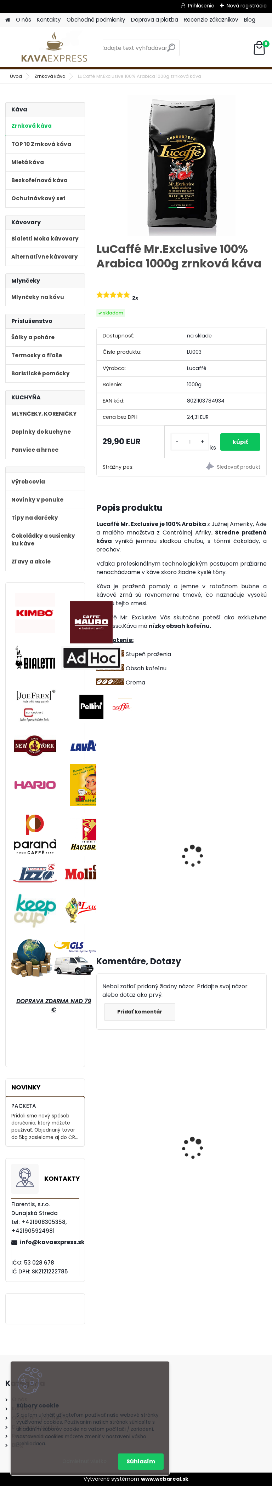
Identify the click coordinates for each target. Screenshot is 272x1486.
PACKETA (23, 1106)
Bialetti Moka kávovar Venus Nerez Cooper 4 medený (219, 1149)
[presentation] (99, 852)
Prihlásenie (201, 5)
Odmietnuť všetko (84, 1461)
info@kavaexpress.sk (49, 1242)
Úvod (16, 76)
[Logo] (54, 48)
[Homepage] (7, 20)
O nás (23, 19)
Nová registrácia (247, 5)
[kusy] (188, 442)
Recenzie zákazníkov (211, 19)
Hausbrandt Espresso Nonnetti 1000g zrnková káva (134, 1149)
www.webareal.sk (164, 1478)
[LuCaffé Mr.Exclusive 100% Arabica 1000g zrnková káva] (181, 165)
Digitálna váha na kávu (222, 850)
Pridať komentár (141, 1018)
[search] (171, 50)
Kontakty (49, 19)
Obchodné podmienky (96, 19)
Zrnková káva (50, 76)
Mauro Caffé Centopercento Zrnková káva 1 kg (134, 857)
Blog (249, 19)
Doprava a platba (154, 19)
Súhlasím (140, 1461)
